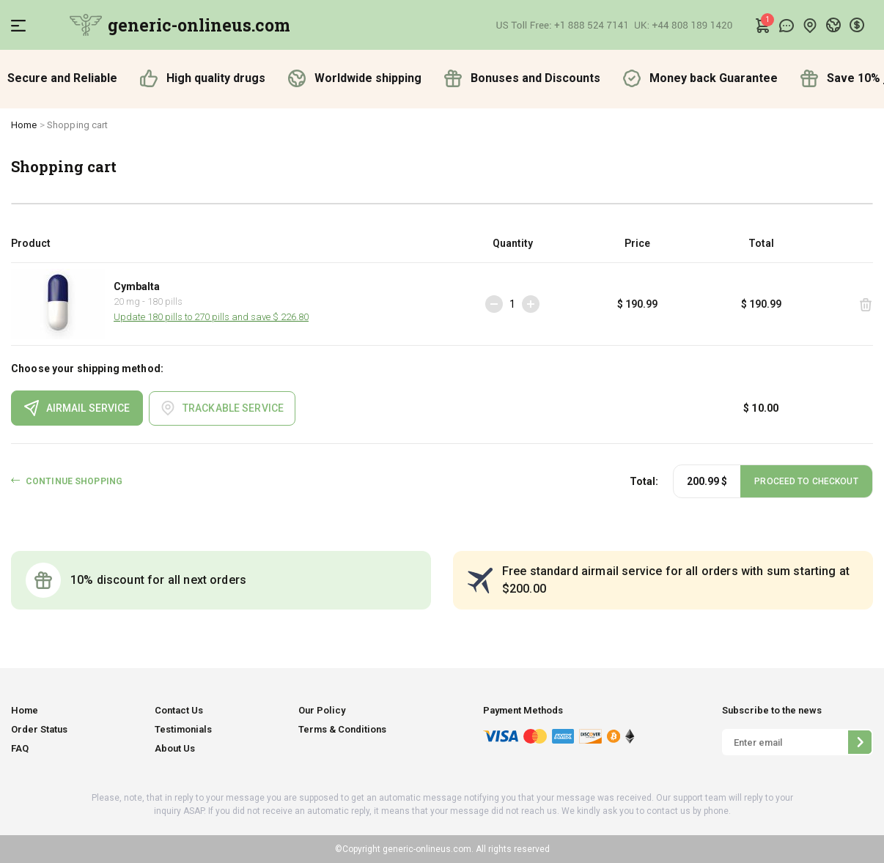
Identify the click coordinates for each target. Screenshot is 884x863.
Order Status (39, 729)
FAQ (20, 748)
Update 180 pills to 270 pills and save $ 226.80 (211, 316)
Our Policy (321, 710)
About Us (175, 748)
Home (24, 124)
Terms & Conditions (342, 729)
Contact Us (179, 710)
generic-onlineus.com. (427, 849)
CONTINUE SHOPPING (74, 481)
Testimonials (183, 729)
